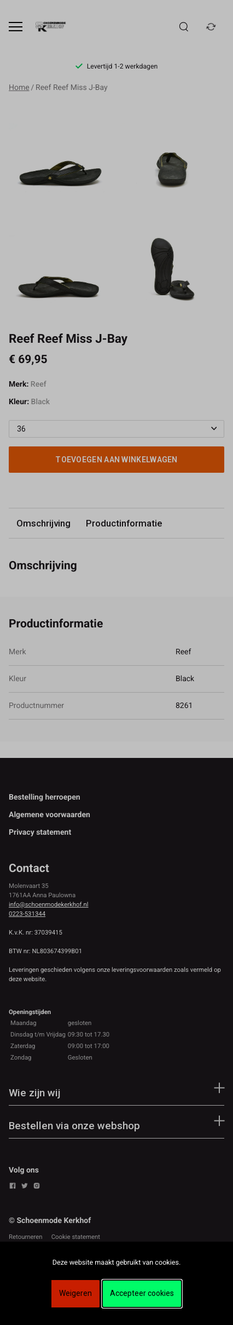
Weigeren (75, 1293)
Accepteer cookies (142, 1293)
